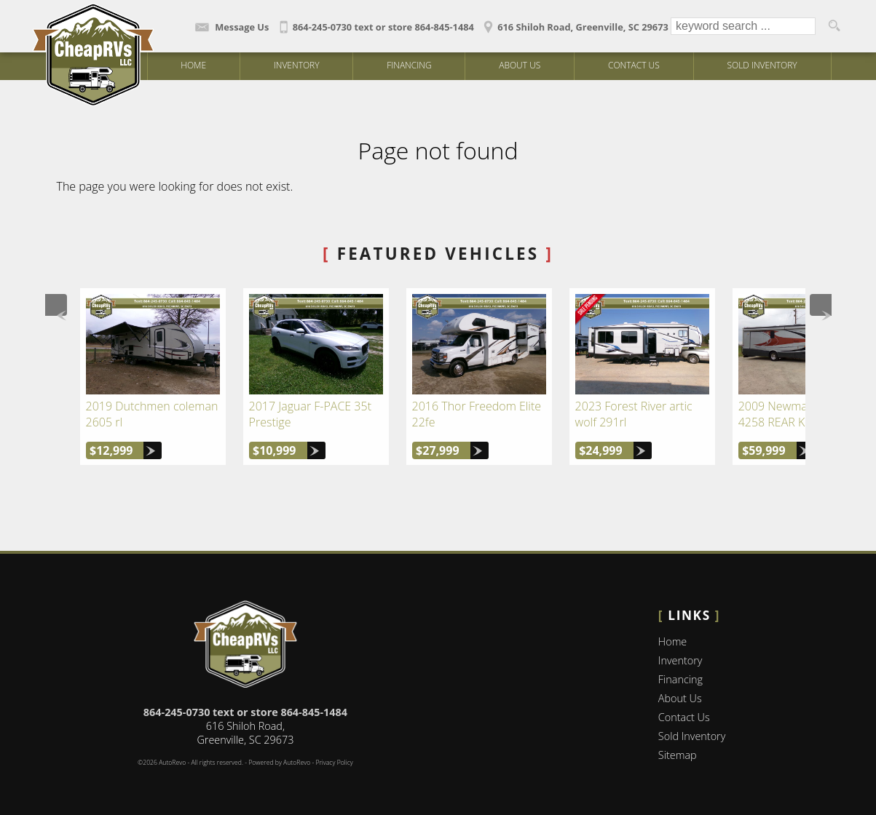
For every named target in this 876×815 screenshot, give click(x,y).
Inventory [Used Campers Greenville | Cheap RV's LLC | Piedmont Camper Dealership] (297, 65)
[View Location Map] (573, 22)
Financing (409, 65)
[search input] (743, 26)
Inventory (680, 660)
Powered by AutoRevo (279, 762)
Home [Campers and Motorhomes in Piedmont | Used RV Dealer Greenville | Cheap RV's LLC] (193, 65)
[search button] (834, 26)
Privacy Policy (333, 762)
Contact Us (684, 717)
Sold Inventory (762, 65)
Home (672, 641)
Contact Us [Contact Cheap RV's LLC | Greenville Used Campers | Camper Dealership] (634, 65)
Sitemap (677, 755)
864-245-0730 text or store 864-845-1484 (245, 712)
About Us (680, 698)
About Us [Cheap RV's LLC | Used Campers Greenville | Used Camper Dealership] (519, 65)
